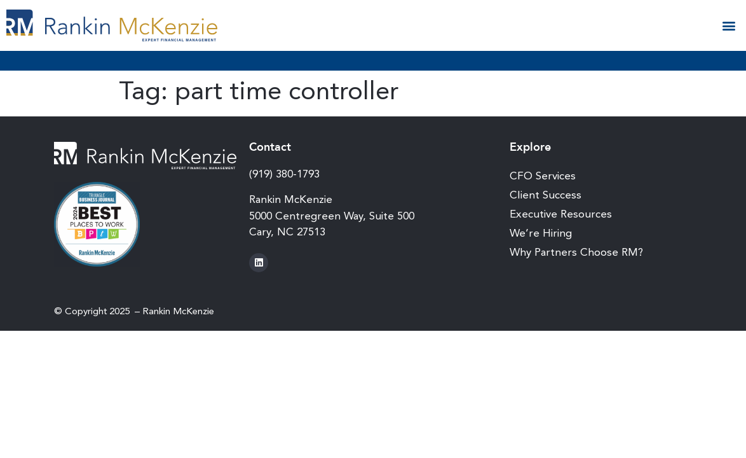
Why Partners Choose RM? (576, 252)
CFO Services (543, 175)
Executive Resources (561, 213)
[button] (729, 25)
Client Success (545, 194)
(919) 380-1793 (284, 173)
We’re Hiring (541, 232)
